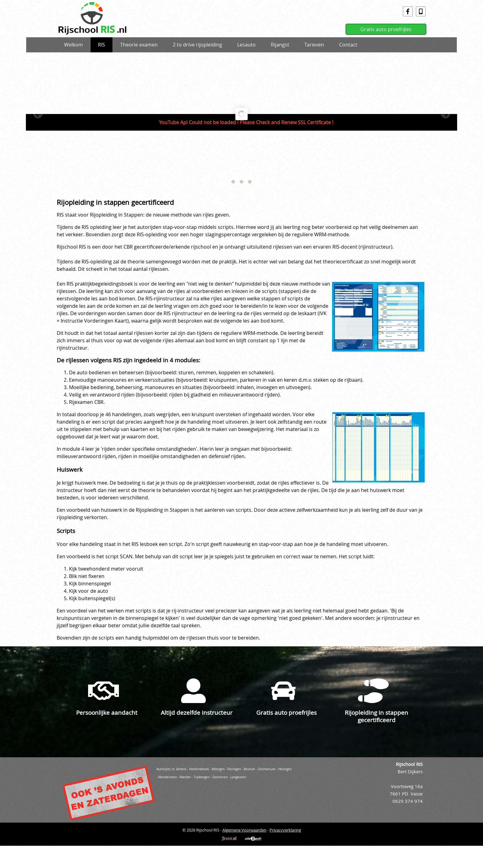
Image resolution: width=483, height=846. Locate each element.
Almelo (181, 769)
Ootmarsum (266, 769)
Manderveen (167, 777)
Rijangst (280, 44)
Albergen (218, 769)
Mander (185, 777)
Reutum (249, 769)
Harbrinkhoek (199, 769)
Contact (348, 44)
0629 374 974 (407, 801)
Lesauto (246, 44)
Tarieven (314, 44)
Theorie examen (139, 44)
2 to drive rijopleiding (197, 44)
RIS (101, 44)
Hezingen (285, 769)
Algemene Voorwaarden (244, 830)
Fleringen (234, 769)
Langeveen (238, 777)
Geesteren (220, 777)
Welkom (73, 44)
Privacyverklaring (285, 830)
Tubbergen (201, 777)
